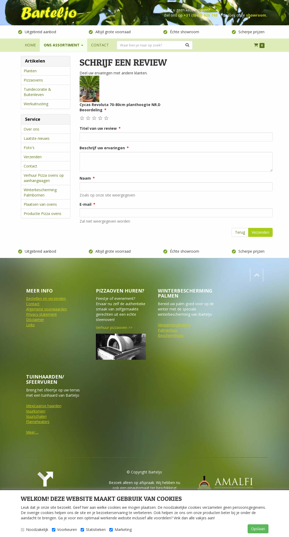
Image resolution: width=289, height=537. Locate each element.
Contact (30, 166)
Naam (85, 178)
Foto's (29, 147)
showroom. (256, 15)
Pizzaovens (33, 80)
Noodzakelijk (34, 529)
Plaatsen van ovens (40, 204)
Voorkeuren (64, 529)
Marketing (120, 529)
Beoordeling (91, 109)
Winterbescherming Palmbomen (40, 192)
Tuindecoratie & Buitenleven (37, 92)
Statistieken (93, 529)
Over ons (31, 129)
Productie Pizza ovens (42, 213)
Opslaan (258, 528)
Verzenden (33, 156)
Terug (240, 232)
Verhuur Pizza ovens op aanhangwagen (44, 178)
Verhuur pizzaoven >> (114, 327)
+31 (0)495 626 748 (200, 15)
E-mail (85, 204)
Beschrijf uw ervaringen (102, 147)
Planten (30, 70)
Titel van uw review (98, 128)
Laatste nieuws (37, 138)
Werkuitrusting (36, 103)
